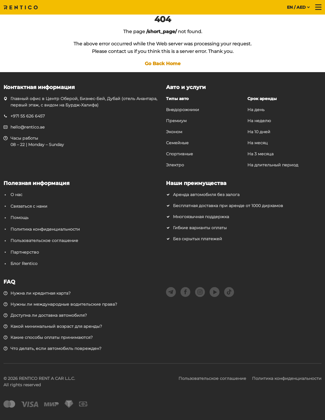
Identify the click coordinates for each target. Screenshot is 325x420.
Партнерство (24, 252)
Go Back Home (163, 63)
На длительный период (272, 165)
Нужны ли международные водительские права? (63, 304)
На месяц (257, 142)
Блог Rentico (24, 263)
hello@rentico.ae (27, 127)
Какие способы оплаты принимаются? (51, 337)
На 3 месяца (260, 153)
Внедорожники (182, 109)
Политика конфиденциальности (45, 229)
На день (256, 109)
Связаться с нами (28, 206)
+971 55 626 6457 (27, 116)
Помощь (19, 217)
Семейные (177, 142)
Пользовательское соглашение (44, 240)
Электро (175, 165)
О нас (16, 194)
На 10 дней (258, 131)
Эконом (174, 131)
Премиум (176, 120)
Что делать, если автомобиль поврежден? (55, 348)
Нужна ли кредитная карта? (40, 293)
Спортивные (179, 153)
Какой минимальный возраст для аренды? (56, 326)
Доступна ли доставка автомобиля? (48, 315)
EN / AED (296, 7)
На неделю (259, 120)
